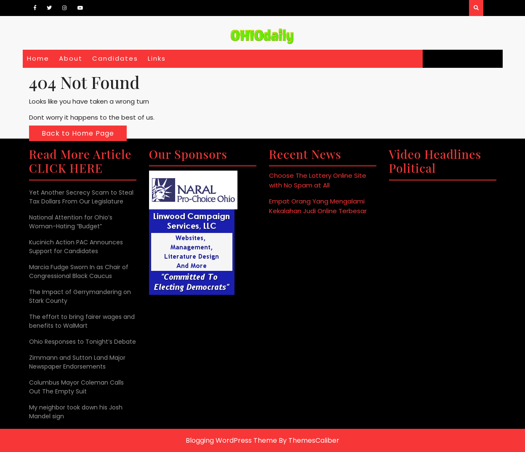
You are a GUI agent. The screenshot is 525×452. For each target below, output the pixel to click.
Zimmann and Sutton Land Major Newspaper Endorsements (77, 362)
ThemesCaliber (313, 440)
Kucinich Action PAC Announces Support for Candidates (76, 246)
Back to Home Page (78, 133)
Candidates (115, 58)
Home (38, 58)
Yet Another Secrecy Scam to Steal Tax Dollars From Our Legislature (81, 197)
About (71, 58)
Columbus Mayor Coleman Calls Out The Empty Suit (76, 387)
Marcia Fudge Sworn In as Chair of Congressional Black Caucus (78, 271)
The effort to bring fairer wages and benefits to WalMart (82, 321)
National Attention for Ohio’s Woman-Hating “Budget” (70, 221)
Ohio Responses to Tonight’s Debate (82, 341)
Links (157, 58)
